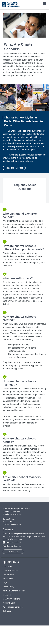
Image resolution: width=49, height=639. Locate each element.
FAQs (5, 583)
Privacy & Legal (9, 603)
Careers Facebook (12, 542)
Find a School (8, 575)
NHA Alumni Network (11, 599)
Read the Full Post (14, 168)
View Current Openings (12, 546)
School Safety (8, 587)
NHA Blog (7, 595)
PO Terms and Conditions (13, 607)
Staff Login (7, 611)
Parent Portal (8, 579)
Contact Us (13, 552)
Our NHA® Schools (10, 571)
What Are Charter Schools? (14, 591)
